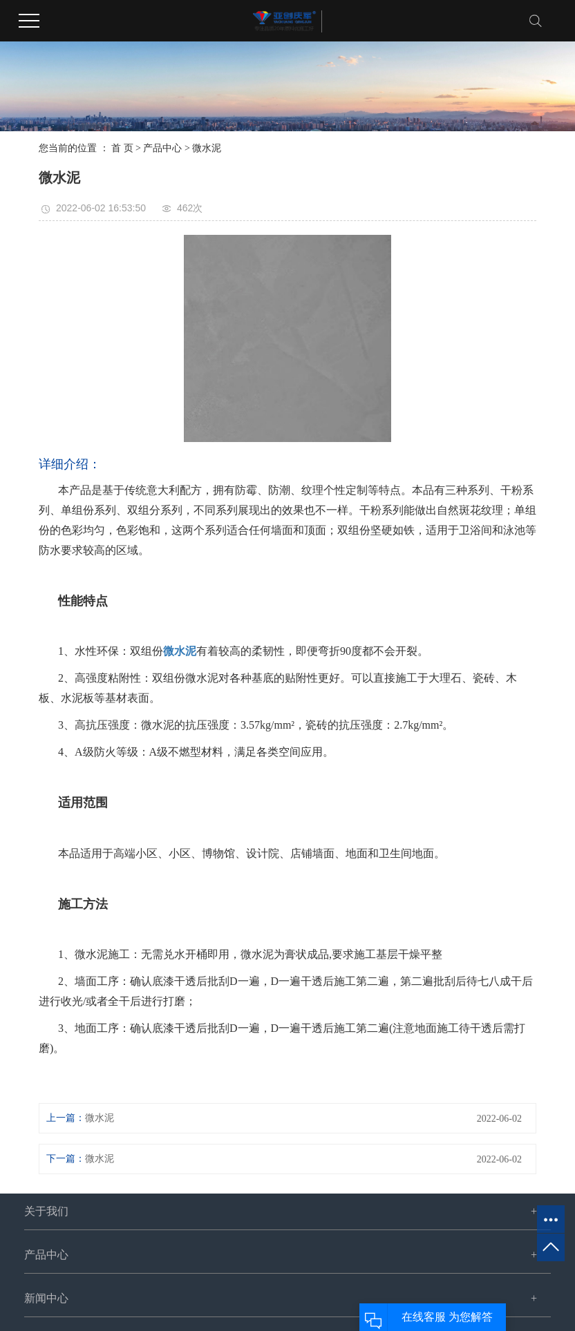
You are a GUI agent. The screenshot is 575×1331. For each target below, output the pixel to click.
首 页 (122, 148)
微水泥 (206, 148)
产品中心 (162, 148)
